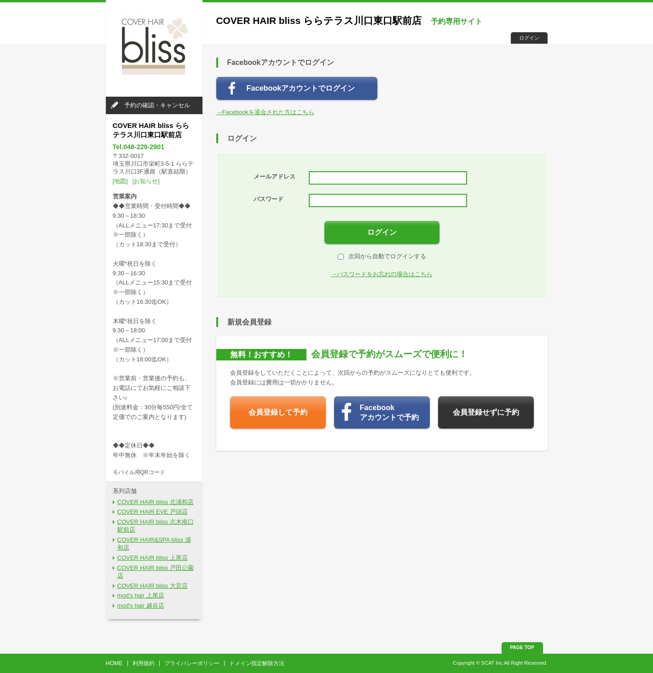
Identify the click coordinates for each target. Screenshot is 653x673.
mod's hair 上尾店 (140, 595)
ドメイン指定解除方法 (256, 663)
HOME (114, 663)
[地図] (120, 181)
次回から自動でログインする (382, 256)
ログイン (529, 38)
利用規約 (144, 663)
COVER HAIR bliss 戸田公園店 (155, 571)
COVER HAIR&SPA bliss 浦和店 (154, 543)
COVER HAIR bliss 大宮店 (152, 585)
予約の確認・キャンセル (157, 105)
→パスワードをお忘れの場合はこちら (382, 274)
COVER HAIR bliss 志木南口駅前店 (155, 525)
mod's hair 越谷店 (140, 605)
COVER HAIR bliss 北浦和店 (155, 502)
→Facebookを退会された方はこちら (265, 112)
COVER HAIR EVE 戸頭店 (152, 511)
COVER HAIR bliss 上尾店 (152, 557)
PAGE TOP (522, 647)
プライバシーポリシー (192, 663)
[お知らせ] (146, 181)
